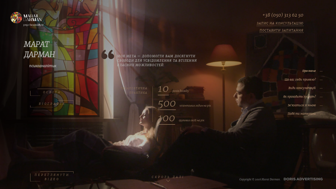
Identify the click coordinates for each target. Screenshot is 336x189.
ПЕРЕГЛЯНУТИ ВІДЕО (52, 176)
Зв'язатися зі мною (290, 105)
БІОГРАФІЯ (52, 104)
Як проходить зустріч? (288, 96)
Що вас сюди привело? (288, 79)
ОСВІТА (52, 92)
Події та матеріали (290, 114)
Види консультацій (290, 88)
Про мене (297, 71)
